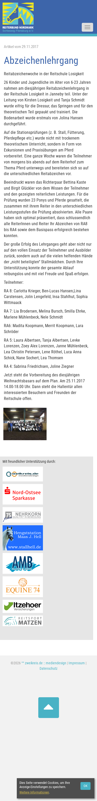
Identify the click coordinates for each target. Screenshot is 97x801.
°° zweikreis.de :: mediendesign (43, 663)
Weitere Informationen (34, 792)
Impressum (77, 663)
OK (85, 786)
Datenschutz (48, 668)
